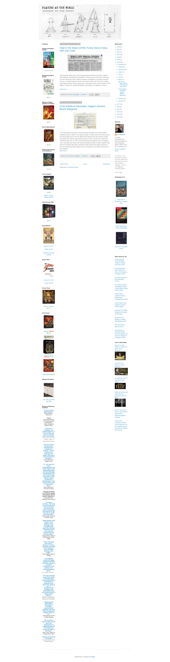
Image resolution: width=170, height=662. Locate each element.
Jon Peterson (121, 134)
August (120, 72)
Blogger (93, 657)
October (120, 67)
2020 (118, 57)
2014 (118, 112)
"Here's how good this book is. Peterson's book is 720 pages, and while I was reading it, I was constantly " (48, 547)
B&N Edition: (49, 374)
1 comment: (83, 94)
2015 (118, 109)
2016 (118, 106)
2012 (118, 117)
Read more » (63, 89)
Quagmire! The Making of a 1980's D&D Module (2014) (120, 319)
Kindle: (49, 249)
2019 (118, 59)
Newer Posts (64, 164)
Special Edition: (49, 355)
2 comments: (84, 156)
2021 (118, 54)
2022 (118, 52)
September (121, 69)
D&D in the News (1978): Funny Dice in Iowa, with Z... (123, 84)
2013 (118, 114)
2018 (118, 62)
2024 (118, 49)
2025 (118, 47)
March (120, 79)
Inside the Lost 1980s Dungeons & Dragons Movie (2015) (121, 312)
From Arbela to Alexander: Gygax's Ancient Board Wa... (122, 92)
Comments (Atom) (73, 167)
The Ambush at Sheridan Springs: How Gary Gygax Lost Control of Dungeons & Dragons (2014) (121, 334)
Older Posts (106, 164)
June (120, 77)
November (121, 64)
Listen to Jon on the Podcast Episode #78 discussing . (121, 413)
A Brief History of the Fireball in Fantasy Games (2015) (121, 304)
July (119, 74)
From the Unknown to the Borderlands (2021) (121, 279)
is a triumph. (49, 637)
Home (85, 164)
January (120, 101)
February (121, 98)
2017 (118, 104)
